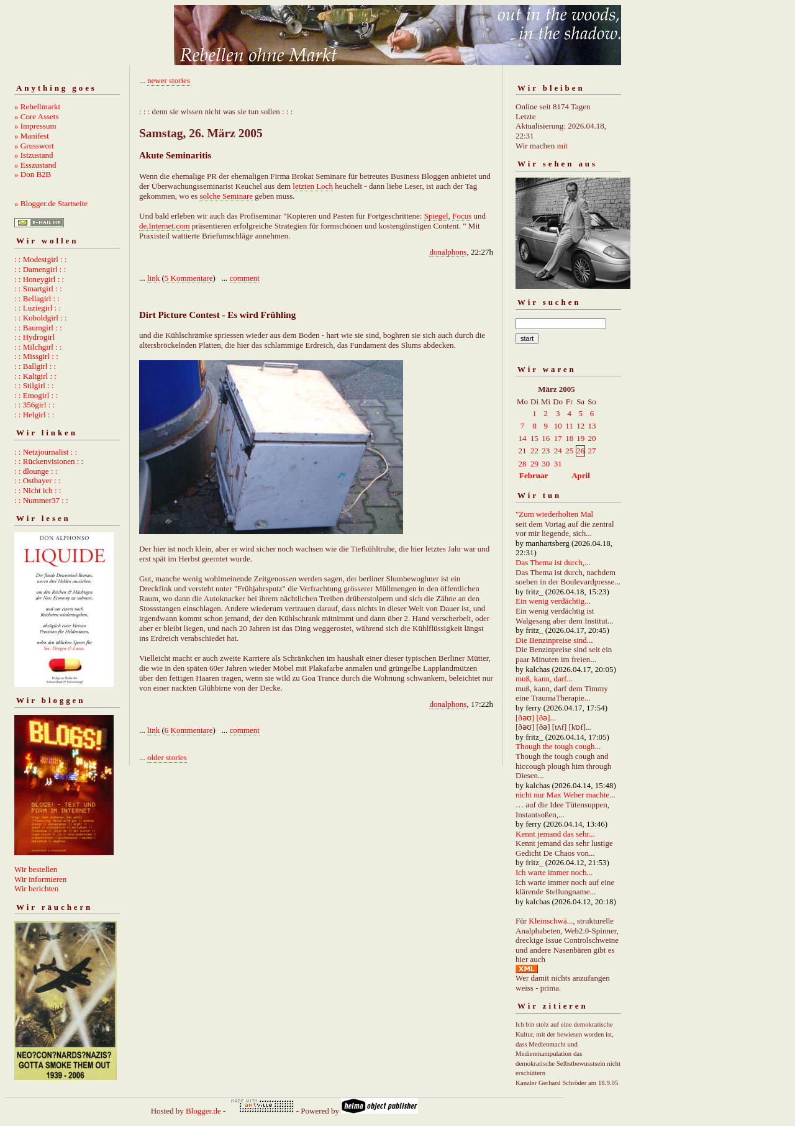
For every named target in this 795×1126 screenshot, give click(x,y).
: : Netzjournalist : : (45, 451)
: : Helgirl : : (34, 414)
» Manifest (31, 135)
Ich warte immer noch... (554, 872)
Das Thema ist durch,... (553, 562)
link (153, 278)
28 (523, 463)
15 (534, 438)
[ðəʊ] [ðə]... (536, 717)
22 (534, 450)
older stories (167, 757)
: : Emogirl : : (36, 395)
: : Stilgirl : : (34, 385)
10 (558, 425)
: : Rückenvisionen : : (48, 461)
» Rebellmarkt (37, 106)
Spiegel (436, 215)
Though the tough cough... (558, 746)
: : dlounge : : (35, 471)
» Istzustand (33, 155)
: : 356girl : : (34, 404)
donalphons (447, 252)
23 (546, 450)
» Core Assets (36, 116)
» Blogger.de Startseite (51, 203)
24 (558, 450)
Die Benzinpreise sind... (554, 640)
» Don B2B (32, 174)
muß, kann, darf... (544, 678)
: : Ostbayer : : (37, 480)
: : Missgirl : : (36, 356)
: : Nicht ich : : (37, 490)
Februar (533, 475)
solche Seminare (226, 196)
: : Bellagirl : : (37, 298)
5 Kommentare (189, 278)
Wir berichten (36, 888)
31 (558, 463)
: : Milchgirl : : (38, 347)
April (580, 475)
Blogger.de (203, 1110)
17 (558, 438)
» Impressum (35, 125)
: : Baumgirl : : (38, 327)
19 (580, 438)
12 (580, 425)
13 (592, 425)
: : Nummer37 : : (41, 500)
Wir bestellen (35, 869)
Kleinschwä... (551, 920)
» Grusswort (34, 145)
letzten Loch (313, 186)
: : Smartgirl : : (38, 288)
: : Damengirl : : (40, 269)
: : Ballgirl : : (35, 366)
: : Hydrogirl (34, 337)
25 (569, 450)
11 (569, 425)
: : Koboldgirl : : (40, 317)
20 (592, 438)
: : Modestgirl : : (40, 259)
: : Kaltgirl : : (35, 376)
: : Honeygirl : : (39, 279)
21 (523, 450)
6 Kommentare (189, 730)
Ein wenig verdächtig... (553, 601)
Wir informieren (40, 879)
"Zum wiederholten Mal (554, 514)
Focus (461, 215)
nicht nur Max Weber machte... (566, 794)
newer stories (168, 80)
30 (546, 463)
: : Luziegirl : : (37, 307)
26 (580, 450)
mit (562, 145)
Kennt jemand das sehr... (555, 833)
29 (534, 463)
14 (523, 438)
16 (546, 438)
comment (245, 278)
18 (569, 438)
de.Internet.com (164, 225)
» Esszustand (35, 165)
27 (592, 450)
